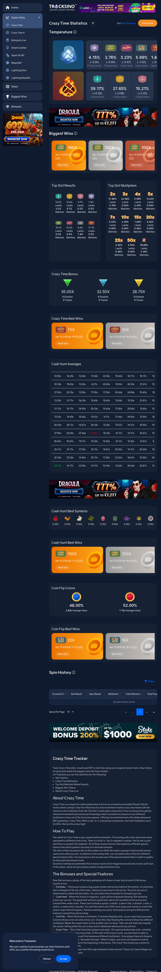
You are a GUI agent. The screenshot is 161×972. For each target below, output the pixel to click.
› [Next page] (146, 712)
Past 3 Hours (128, 23)
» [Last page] (154, 712)
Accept (63, 958)
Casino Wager (141, 949)
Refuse (47, 958)
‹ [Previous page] (133, 712)
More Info (63, 165)
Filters (149, 681)
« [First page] (126, 712)
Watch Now (147, 23)
